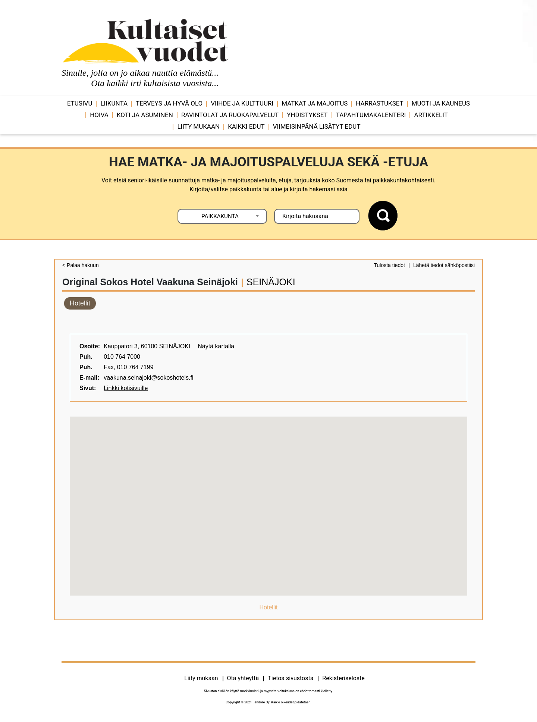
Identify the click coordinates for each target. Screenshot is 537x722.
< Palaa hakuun (80, 265)
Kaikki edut (246, 126)
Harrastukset (379, 103)
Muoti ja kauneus (441, 103)
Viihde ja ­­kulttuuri (242, 103)
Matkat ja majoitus (315, 103)
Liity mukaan (198, 126)
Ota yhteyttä (243, 678)
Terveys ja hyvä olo (169, 103)
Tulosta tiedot (389, 265)
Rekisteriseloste (343, 678)
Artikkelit (431, 115)
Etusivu (79, 103)
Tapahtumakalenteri (371, 115)
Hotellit (80, 303)
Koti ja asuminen (145, 115)
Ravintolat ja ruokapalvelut (230, 115)
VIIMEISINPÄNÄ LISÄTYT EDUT (317, 126)
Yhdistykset (307, 115)
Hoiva (99, 115)
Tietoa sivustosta (290, 678)
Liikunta (114, 103)
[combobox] (222, 216)
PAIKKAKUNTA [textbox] (220, 216)
